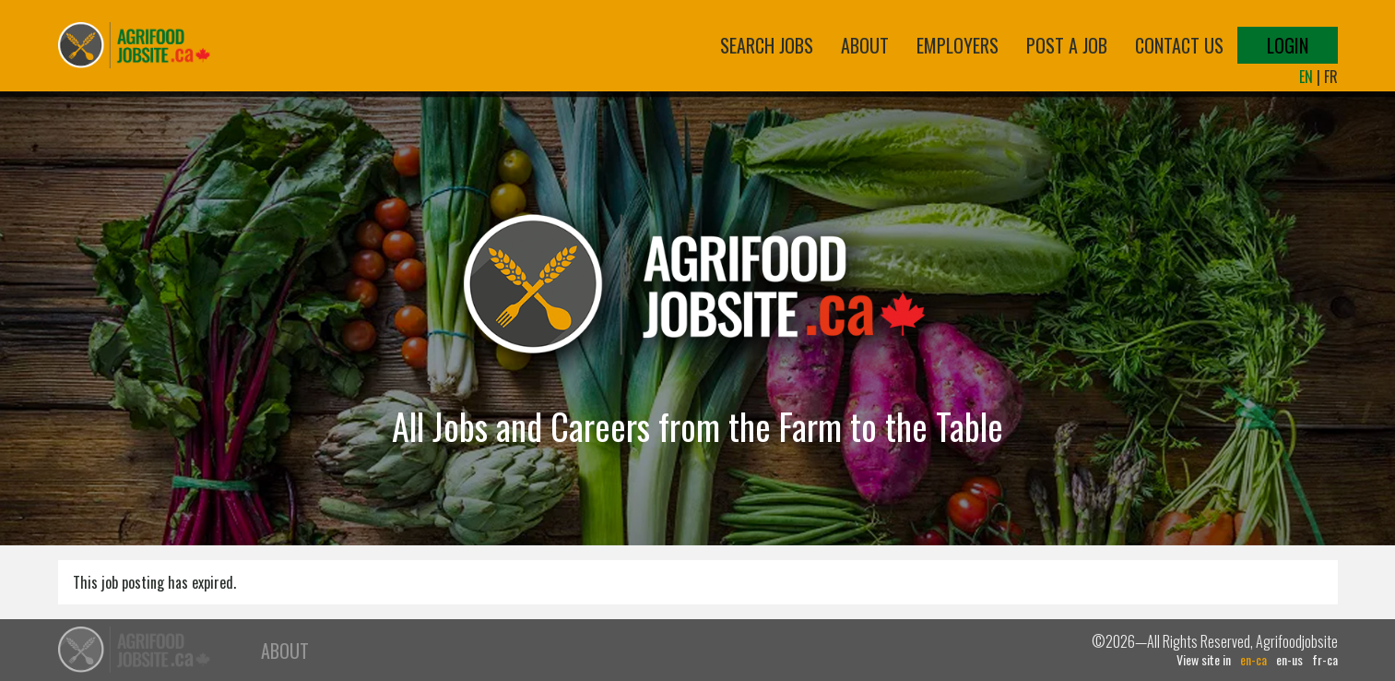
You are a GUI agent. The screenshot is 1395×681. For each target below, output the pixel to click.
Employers (957, 45)
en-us (1289, 659)
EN (1306, 76)
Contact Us (1179, 45)
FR (1331, 76)
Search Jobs (766, 45)
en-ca (1253, 659)
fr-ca (1325, 659)
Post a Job (1066, 45)
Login (1287, 45)
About (865, 45)
